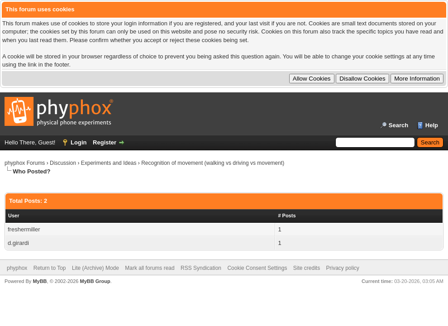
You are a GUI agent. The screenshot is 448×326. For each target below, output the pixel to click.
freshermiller (24, 229)
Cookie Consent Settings (257, 268)
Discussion (63, 163)
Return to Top (49, 268)
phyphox (17, 268)
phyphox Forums (25, 163)
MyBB (40, 281)
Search (398, 125)
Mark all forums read (149, 268)
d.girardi (18, 243)
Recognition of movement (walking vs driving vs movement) (212, 163)
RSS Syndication (201, 268)
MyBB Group (95, 281)
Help (431, 125)
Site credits (306, 268)
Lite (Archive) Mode (95, 268)
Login (78, 142)
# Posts (286, 215)
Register (104, 142)
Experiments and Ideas (109, 163)
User (13, 215)
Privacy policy (342, 268)
